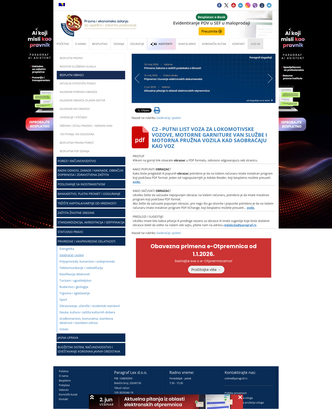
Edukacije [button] (137, 44)
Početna (63, 44)
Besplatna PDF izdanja (74, 151)
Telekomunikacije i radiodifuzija (81, 268)
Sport (63, 299)
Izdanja (119, 44)
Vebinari (64, 390)
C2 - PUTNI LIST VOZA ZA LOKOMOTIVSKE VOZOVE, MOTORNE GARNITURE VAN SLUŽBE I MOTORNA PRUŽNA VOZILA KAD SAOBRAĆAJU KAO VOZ (209, 137)
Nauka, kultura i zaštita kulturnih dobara (87, 312)
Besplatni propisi (71, 58)
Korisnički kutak (68, 394)
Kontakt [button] (238, 44)
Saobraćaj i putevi (71, 255)
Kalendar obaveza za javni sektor (82, 100)
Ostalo (63, 329)
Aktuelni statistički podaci (78, 83)
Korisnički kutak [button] (214, 44)
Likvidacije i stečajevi (73, 117)
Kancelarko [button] (187, 44)
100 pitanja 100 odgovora (77, 134)
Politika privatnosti (236, 393)
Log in (255, 44)
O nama (80, 44)
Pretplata (64, 385)
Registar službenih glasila (78, 66)
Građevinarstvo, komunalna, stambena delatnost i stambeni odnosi (86, 321)
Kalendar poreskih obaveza (78, 92)
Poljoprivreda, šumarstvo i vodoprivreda (87, 261)
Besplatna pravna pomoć (77, 143)
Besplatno (100, 44)
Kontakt (63, 399)
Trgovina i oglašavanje (74, 293)
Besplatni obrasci (72, 75)
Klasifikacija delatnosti (74, 274)
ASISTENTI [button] (161, 44)
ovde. (137, 182)
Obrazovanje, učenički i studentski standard (89, 306)
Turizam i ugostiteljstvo (75, 280)
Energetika (66, 249)
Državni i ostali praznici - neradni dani (86, 126)
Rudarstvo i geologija (73, 287)
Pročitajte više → (206, 269)
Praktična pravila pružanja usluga (244, 402)
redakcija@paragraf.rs (240, 225)
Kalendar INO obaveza (75, 109)
